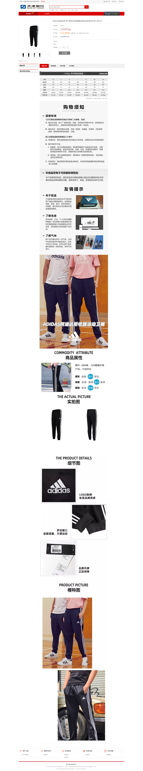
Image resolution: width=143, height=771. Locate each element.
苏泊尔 (76, 10)
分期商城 (46, 13)
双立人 (57, 10)
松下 (66, 10)
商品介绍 (44, 66)
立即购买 (87, 754)
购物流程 (109, 754)
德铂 (73, 10)
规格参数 (53, 66)
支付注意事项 (25, 754)
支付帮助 (71, 66)
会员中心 (114, 1)
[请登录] (43, 1)
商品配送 (66, 754)
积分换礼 (30, 13)
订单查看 (45, 754)
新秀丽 (61, 10)
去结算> (116, 14)
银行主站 (120, 1)
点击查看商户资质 (64, 36)
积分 (65, 29)
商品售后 (66, 757)
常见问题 (62, 66)
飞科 (69, 10)
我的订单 (108, 1)
